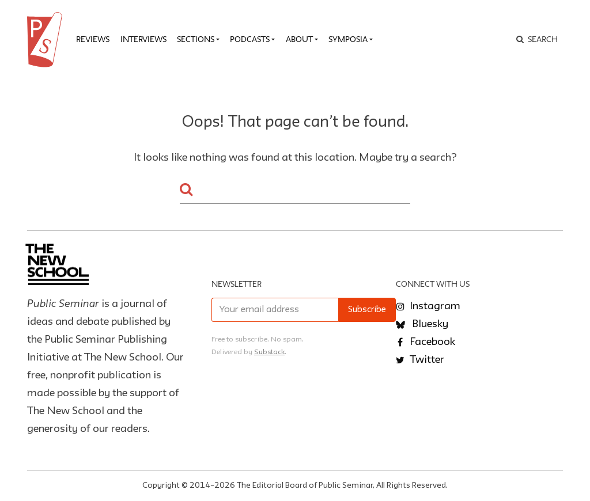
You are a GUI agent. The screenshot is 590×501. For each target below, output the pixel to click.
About (299, 39)
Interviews (143, 39)
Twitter (420, 360)
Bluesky (422, 324)
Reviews (92, 39)
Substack (269, 352)
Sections (195, 39)
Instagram (428, 306)
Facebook (425, 342)
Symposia (348, 39)
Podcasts (250, 39)
